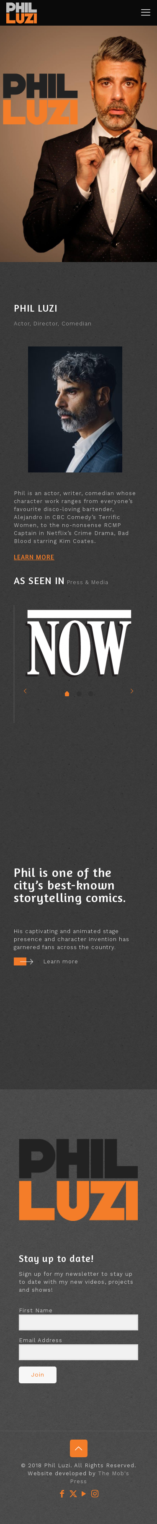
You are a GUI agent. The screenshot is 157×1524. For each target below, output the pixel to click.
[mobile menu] (146, 12)
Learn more (60, 961)
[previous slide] (25, 691)
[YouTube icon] (84, 1494)
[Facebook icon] (62, 1494)
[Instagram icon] (95, 1494)
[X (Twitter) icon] (73, 1494)
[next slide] (132, 691)
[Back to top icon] (79, 1448)
